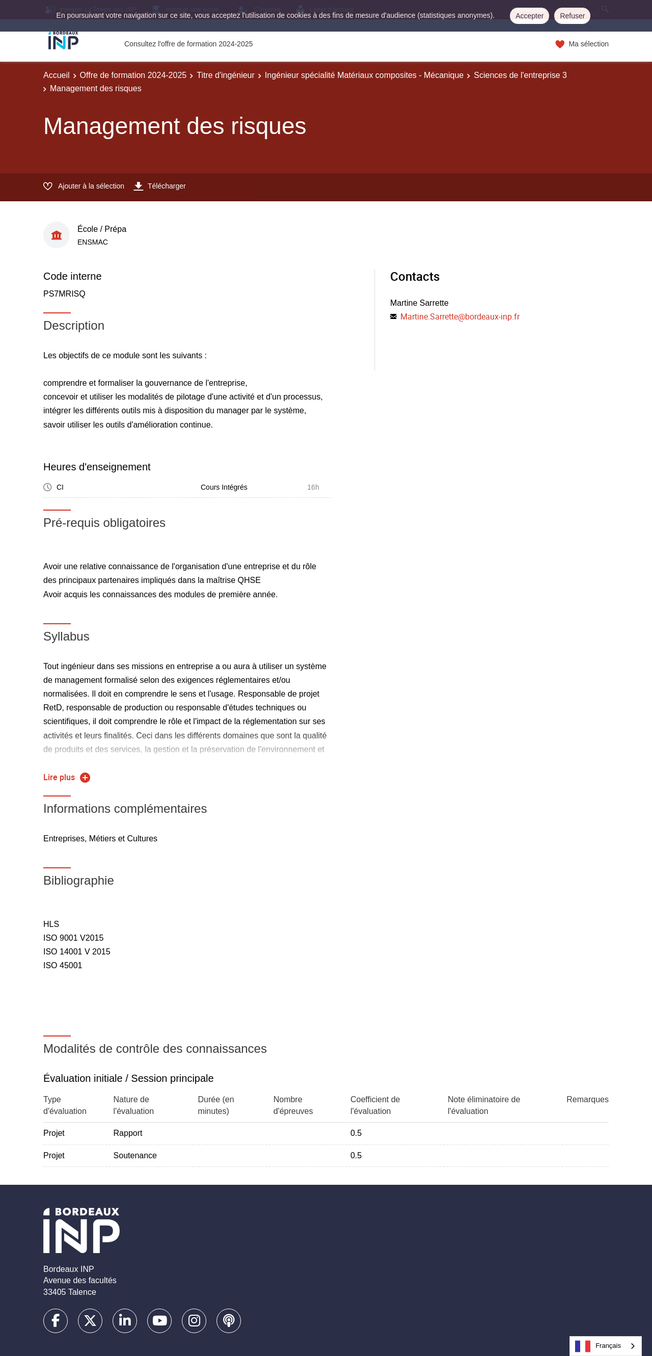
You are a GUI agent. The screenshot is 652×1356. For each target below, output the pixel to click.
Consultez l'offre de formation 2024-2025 (188, 44)
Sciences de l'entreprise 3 (520, 75)
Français (598, 1346)
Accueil (56, 75)
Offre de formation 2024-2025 (133, 75)
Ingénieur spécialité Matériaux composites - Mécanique (364, 75)
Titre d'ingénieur (226, 75)
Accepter (529, 16)
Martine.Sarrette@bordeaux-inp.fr (460, 316)
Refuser (572, 16)
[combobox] (605, 1346)
